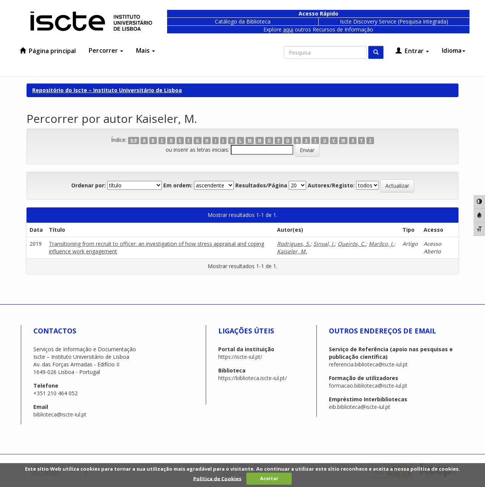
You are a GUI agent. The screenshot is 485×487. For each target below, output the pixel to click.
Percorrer (106, 50)
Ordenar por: (88, 185)
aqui (288, 29)
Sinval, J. (324, 243)
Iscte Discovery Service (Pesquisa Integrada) (394, 21)
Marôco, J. (381, 243)
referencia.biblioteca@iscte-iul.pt (368, 364)
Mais (145, 50)
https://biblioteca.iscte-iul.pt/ (252, 378)
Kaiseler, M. (292, 251)
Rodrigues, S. (293, 243)
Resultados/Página (261, 185)
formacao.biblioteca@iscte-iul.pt (368, 385)
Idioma (453, 50)
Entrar (412, 51)
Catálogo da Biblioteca (243, 21)
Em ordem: (177, 185)
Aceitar (269, 478)
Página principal (48, 51)
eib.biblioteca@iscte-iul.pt (359, 406)
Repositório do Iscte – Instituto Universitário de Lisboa (107, 90)
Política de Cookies (217, 478)
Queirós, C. (352, 243)
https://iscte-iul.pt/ (240, 356)
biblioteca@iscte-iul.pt (59, 414)
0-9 (133, 140)
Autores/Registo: (331, 185)
